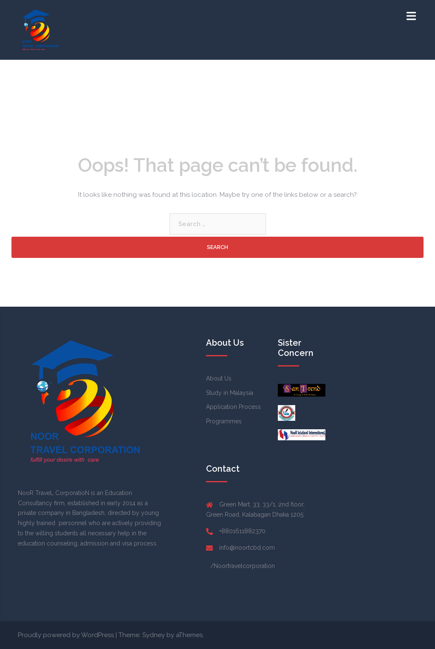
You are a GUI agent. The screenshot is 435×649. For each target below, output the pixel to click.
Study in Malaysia (229, 392)
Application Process (233, 406)
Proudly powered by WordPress (66, 635)
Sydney (153, 635)
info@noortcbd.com (247, 547)
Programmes (224, 421)
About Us (219, 378)
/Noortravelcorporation (242, 565)
